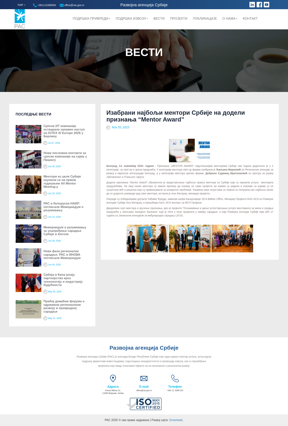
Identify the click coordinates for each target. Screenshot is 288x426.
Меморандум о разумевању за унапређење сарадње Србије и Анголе (65, 231)
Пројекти (178, 18)
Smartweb (176, 420)
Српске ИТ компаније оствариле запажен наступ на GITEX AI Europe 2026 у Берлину (64, 131)
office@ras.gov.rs (72, 5)
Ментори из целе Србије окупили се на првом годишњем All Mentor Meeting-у (62, 181)
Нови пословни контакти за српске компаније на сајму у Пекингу (65, 156)
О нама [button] (229, 18)
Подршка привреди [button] (91, 18)
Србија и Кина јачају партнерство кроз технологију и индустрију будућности (63, 280)
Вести (159, 18)
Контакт (250, 18)
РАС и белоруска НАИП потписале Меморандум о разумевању (63, 207)
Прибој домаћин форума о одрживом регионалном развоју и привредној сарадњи (64, 306)
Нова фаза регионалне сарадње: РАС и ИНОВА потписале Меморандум (62, 254)
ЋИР (20, 4)
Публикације (205, 18)
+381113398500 (44, 5)
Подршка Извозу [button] (132, 18)
